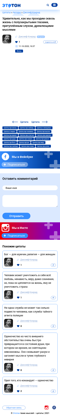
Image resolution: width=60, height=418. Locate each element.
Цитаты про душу (10, 139)
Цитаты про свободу (11, 146)
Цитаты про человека (26, 131)
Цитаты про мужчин (44, 135)
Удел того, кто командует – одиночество (28, 380)
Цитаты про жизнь (10, 128)
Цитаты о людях (9, 131)
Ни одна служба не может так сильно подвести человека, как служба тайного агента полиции (28, 311)
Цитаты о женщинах (44, 128)
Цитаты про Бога (9, 142)
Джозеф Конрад (27, 36)
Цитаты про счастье (27, 135)
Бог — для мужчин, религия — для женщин (29, 254)
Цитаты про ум (24, 142)
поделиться (50, 42)
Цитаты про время (10, 135)
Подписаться (16, 164)
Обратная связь (14, 407)
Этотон (16, 413)
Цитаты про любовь (26, 128)
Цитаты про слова (27, 146)
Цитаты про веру (38, 142)
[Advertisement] (30, 88)
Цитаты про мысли (43, 131)
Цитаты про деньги (42, 139)
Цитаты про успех (43, 146)
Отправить (16, 216)
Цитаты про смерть (25, 139)
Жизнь (19, 51)
